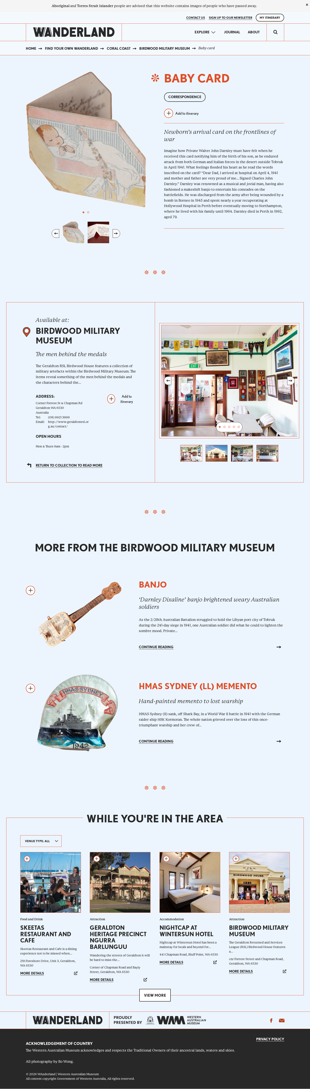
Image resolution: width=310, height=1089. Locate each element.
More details (32, 973)
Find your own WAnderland (71, 48)
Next (116, 233)
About (254, 32)
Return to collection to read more (69, 465)
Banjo (153, 584)
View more (155, 995)
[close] (307, 4)
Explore (202, 32)
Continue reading (156, 647)
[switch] (275, 32)
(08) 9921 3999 (59, 417)
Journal (232, 32)
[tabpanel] (86, 139)
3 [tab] (229, 427)
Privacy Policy (270, 1039)
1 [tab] (83, 212)
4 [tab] (234, 427)
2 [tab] (88, 212)
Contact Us (195, 17)
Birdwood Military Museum (164, 48)
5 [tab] (238, 427)
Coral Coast (118, 48)
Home (31, 48)
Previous (55, 233)
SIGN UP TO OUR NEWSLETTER (230, 17)
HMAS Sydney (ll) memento (198, 686)
